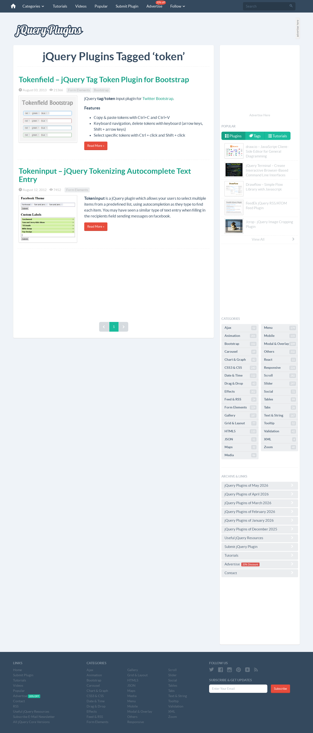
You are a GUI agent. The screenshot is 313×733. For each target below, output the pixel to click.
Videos (81, 6)
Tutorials (60, 6)
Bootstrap (101, 90)
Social (280, 392)
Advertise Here (259, 115)
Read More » (95, 145)
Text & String (280, 415)
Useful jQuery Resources (260, 538)
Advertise (156, 4)
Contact (260, 573)
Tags (255, 136)
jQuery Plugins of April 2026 (260, 494)
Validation (280, 431)
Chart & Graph (240, 360)
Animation (240, 336)
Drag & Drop (240, 384)
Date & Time (240, 375)
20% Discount (250, 564)
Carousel (240, 352)
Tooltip (280, 423)
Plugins (233, 136)
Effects (240, 392)
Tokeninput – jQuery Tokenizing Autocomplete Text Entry (105, 175)
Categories (33, 6)
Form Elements (79, 90)
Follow (178, 6)
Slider (280, 384)
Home (17, 670)
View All (273, 239)
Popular (101, 6)
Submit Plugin (127, 6)
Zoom (280, 447)
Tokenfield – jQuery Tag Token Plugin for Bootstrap (104, 79)
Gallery (240, 415)
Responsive (280, 368)
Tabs (280, 407)
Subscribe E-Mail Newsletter (34, 717)
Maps (240, 447)
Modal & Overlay (280, 344)
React (280, 360)
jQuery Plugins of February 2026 (260, 511)
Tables (280, 399)
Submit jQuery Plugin (260, 546)
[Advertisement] (113, 284)
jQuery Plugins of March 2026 (260, 503)
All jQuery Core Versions (31, 722)
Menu (280, 328)
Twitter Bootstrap (157, 98)
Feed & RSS (240, 399)
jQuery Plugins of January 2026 (260, 520)
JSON (240, 439)
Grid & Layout (240, 423)
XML (280, 439)
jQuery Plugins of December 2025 (260, 529)
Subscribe (280, 688)
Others (280, 352)
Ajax (240, 328)
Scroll (280, 375)
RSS (15, 706)
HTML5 (240, 431)
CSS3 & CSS (240, 368)
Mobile (280, 336)
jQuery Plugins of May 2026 (260, 485)
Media (240, 455)
